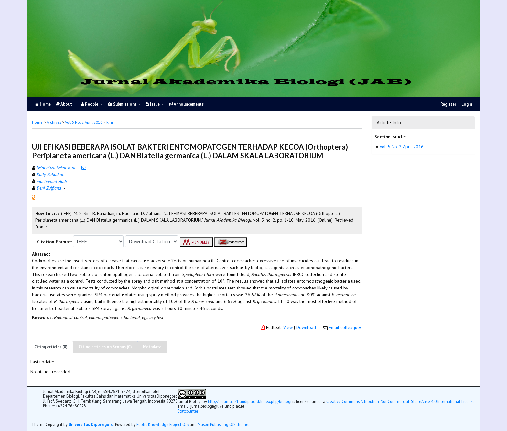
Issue (153, 104)
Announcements (186, 104)
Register (448, 104)
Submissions (122, 104)
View (288, 327)
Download (306, 327)
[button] (33, 197)
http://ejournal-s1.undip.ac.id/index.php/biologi (249, 401)
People (90, 104)
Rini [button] (109, 122)
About (64, 104)
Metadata (152, 347)
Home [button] (37, 122)
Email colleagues (345, 327)
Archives (54, 122)
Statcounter (188, 411)
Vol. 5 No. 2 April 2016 (83, 122)
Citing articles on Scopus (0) (105, 347)
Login (466, 104)
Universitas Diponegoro (91, 424)
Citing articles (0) (51, 347)
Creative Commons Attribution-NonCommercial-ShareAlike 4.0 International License (400, 401)
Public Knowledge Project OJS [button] (162, 424)
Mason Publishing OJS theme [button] (223, 424)
